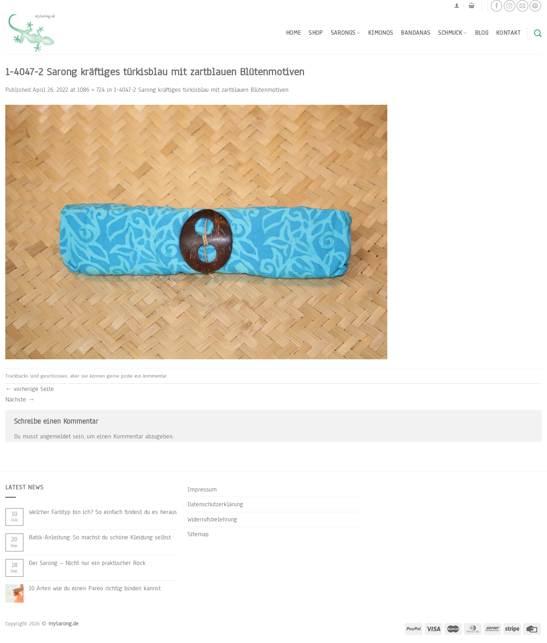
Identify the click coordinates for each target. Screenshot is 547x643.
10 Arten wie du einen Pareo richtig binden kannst (95, 588)
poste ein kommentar (144, 376)
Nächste (19, 399)
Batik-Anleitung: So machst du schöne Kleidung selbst (100, 537)
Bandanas (415, 32)
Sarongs (345, 32)
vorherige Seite (29, 389)
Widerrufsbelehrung (212, 519)
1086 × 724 (91, 89)
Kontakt (508, 32)
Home (293, 32)
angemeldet (55, 436)
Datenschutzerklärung (215, 504)
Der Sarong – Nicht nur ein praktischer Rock (87, 563)
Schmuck (452, 32)
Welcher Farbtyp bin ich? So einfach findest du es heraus (103, 512)
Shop (316, 32)
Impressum (202, 489)
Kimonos (380, 32)
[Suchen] (538, 33)
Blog (481, 32)
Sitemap (198, 534)
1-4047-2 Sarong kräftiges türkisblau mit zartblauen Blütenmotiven (201, 89)
